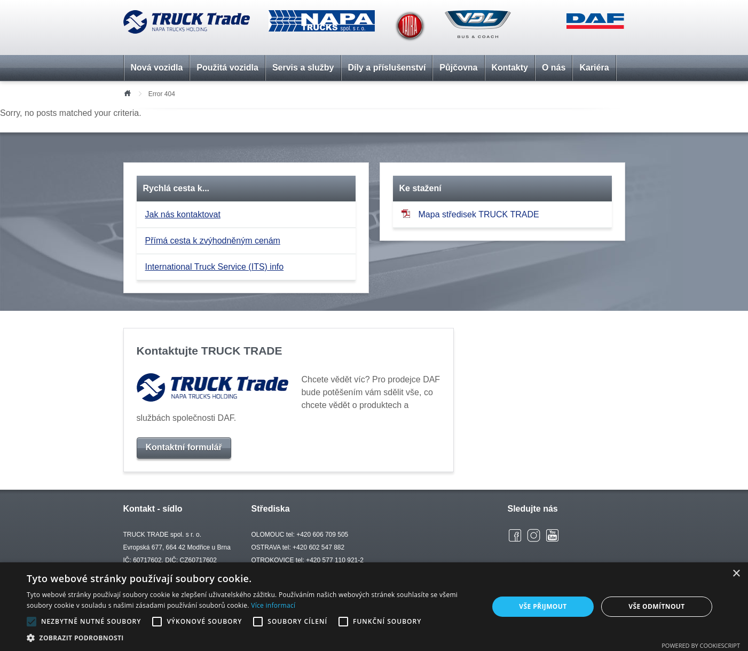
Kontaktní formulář (184, 447)
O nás (553, 67)
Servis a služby (303, 67)
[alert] (374, 606)
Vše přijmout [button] (542, 606)
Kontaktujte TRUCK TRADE (209, 350)
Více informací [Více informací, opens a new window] (273, 605)
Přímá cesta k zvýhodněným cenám (212, 240)
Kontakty (510, 67)
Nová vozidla (157, 67)
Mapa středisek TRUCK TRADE (470, 213)
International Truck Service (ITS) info (214, 266)
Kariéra (594, 67)
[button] (251, 637)
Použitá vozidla (227, 67)
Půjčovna (458, 67)
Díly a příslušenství (387, 67)
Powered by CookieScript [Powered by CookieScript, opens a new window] (701, 645)
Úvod (127, 92)
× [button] (736, 574)
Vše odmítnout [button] (656, 606)
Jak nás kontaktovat (183, 214)
